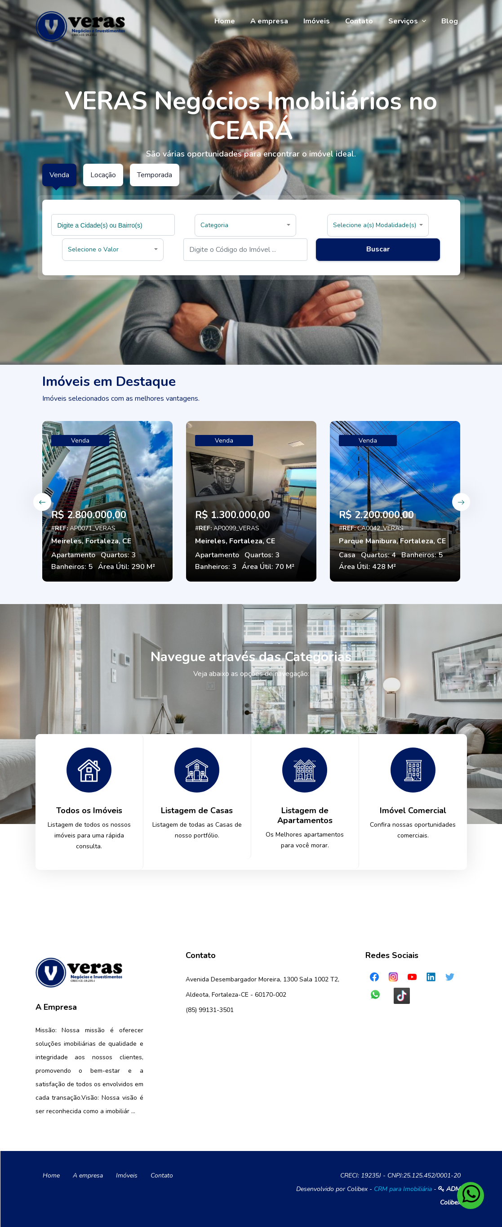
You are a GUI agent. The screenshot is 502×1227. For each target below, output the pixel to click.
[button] (245, 225)
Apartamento (73, 555)
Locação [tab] (103, 175)
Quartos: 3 (118, 555)
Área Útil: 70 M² (268, 567)
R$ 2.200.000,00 (376, 515)
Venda (80, 440)
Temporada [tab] (154, 175)
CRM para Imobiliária (403, 1189)
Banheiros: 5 (72, 567)
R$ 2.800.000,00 (88, 515)
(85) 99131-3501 (210, 1010)
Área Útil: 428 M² (367, 567)
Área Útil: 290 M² (126, 567)
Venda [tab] (59, 175)
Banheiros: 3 (215, 567)
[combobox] (113, 225)
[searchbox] (114, 225)
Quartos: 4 (378, 555)
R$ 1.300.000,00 (232, 515)
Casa (347, 555)
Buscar (378, 249)
